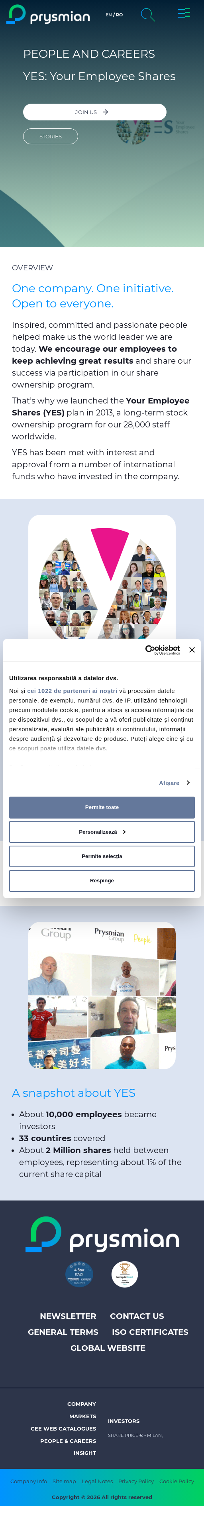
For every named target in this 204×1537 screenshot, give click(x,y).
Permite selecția (102, 856)
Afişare (169, 782)
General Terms (63, 1332)
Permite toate (102, 807)
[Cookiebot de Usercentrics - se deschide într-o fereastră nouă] (145, 650)
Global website (108, 1348)
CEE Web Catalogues (63, 1428)
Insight (85, 1453)
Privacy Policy (136, 1481)
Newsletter (68, 1316)
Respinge (102, 881)
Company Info (28, 1481)
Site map (64, 1481)
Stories (50, 136)
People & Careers (68, 1441)
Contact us (137, 1316)
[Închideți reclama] (192, 650)
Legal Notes (97, 1481)
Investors (123, 1421)
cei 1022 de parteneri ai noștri (72, 690)
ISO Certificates (150, 1332)
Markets (82, 1416)
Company (81, 1404)
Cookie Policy (176, 1481)
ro (119, 15)
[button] (184, 14)
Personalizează (102, 832)
